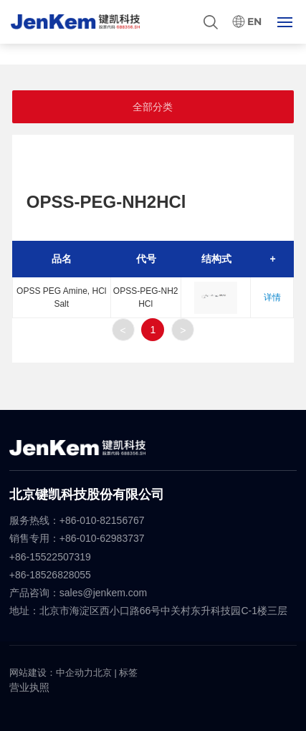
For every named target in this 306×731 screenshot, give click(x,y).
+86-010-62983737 (103, 538)
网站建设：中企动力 (51, 672)
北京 (102, 672)
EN (254, 22)
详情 (272, 297)
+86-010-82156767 (102, 520)
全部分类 (153, 107)
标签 (128, 672)
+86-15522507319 (51, 557)
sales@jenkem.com (103, 592)
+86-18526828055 (50, 574)
